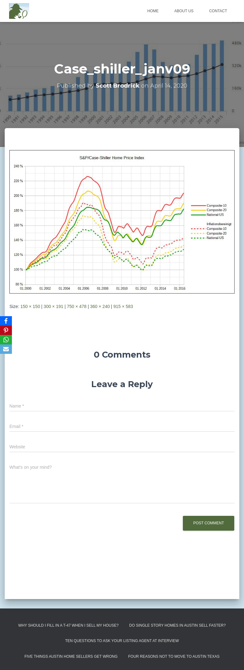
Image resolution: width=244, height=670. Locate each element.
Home (153, 11)
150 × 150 (30, 306)
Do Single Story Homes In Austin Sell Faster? (177, 625)
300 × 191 (53, 306)
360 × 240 (100, 306)
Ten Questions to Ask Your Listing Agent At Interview (122, 641)
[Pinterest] (6, 330)
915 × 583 (123, 306)
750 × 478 (77, 306)
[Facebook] (6, 321)
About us (184, 11)
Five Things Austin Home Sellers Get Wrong (71, 656)
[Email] (6, 349)
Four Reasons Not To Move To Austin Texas (174, 656)
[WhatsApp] (6, 339)
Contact (218, 11)
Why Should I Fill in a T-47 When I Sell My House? (68, 625)
